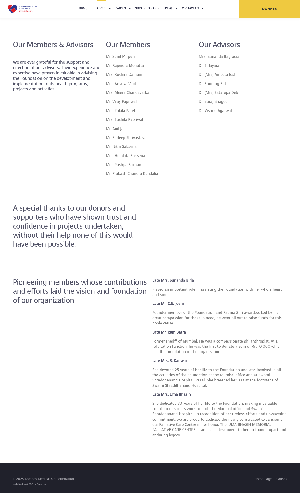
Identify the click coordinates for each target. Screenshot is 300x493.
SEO (31, 484)
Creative (41, 484)
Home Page (263, 479)
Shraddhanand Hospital (153, 8)
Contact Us (190, 8)
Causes (120, 8)
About (101, 8)
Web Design (19, 484)
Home (83, 8)
